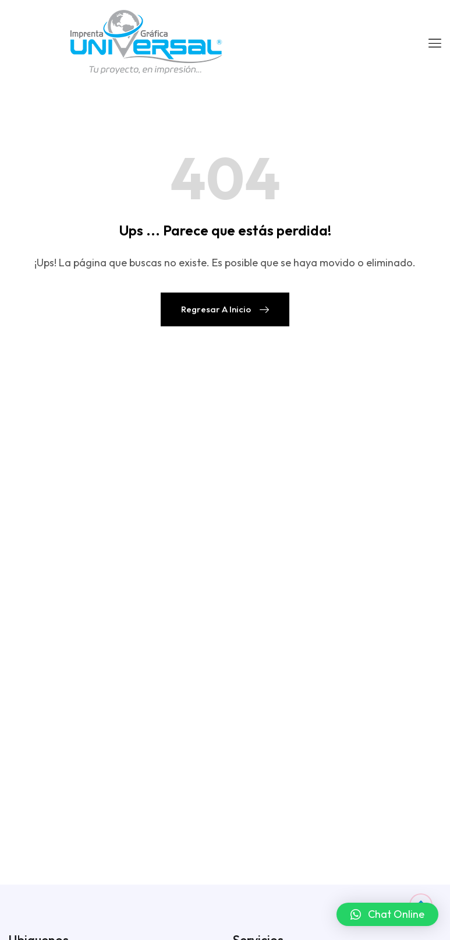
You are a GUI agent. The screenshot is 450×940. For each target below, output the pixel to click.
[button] (387, 914)
